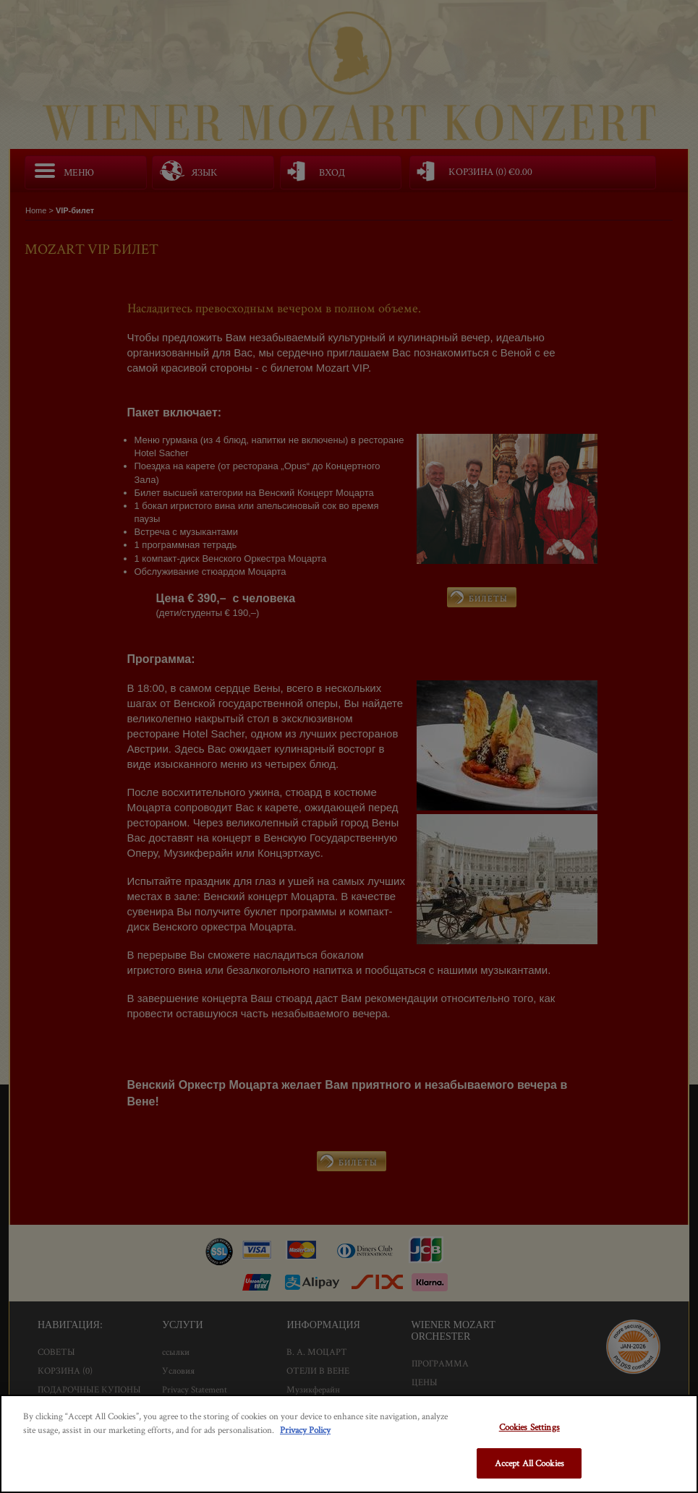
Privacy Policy (305, 1430)
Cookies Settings (529, 1427)
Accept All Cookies (529, 1463)
